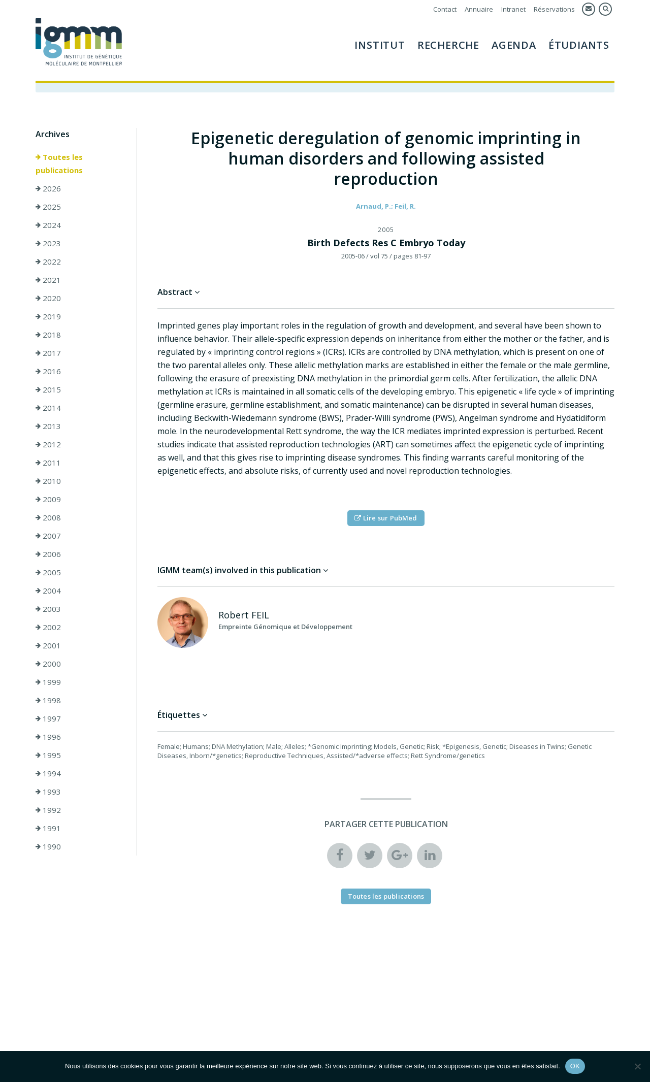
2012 (48, 444)
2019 (48, 316)
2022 (48, 261)
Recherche (448, 45)
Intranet (513, 9)
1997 (48, 718)
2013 (48, 426)
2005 (48, 572)
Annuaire (479, 9)
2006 (48, 554)
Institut (379, 45)
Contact (445, 9)
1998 (48, 700)
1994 (48, 773)
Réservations (554, 9)
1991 (48, 828)
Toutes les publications (59, 163)
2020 (48, 298)
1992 (48, 810)
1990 (48, 846)
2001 (48, 645)
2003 (48, 609)
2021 (48, 280)
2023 (48, 243)
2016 (48, 371)
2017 (48, 353)
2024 (48, 225)
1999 (48, 682)
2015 (48, 389)
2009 (48, 499)
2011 (48, 462)
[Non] (637, 1066)
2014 (48, 408)
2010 (48, 481)
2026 (48, 188)
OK (575, 1066)
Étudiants (578, 45)
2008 (48, 517)
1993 (48, 791)
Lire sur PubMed (385, 517)
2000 (48, 664)
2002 (48, 627)
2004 (48, 590)
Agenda (514, 45)
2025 (48, 207)
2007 (48, 536)
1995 (48, 755)
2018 (48, 335)
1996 (48, 737)
